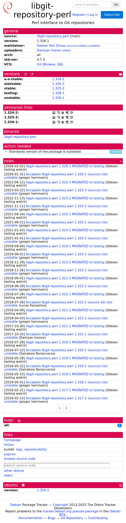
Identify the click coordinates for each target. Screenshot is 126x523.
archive (72, 45)
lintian (9, 445)
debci (8, 475)
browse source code (19, 459)
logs (19, 449)
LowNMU (93, 45)
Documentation (30, 518)
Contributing (98, 518)
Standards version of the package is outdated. (63, 151)
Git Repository (72, 518)
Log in (93, 14)
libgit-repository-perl (53, 36)
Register (79, 14)
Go (116, 4)
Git (39, 64)
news (9, 161)
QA (59, 64)
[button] (6, 151)
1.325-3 (58, 84)
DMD (83, 45)
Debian (15, 505)
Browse (49, 64)
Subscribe (112, 15)
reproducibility (35, 449)
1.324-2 (58, 79)
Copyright (60, 505)
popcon (10, 454)
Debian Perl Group (51, 45)
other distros (14, 471)
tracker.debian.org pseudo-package (70, 511)
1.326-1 (58, 93)
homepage (12, 440)
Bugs (52, 518)
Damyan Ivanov (49, 50)
